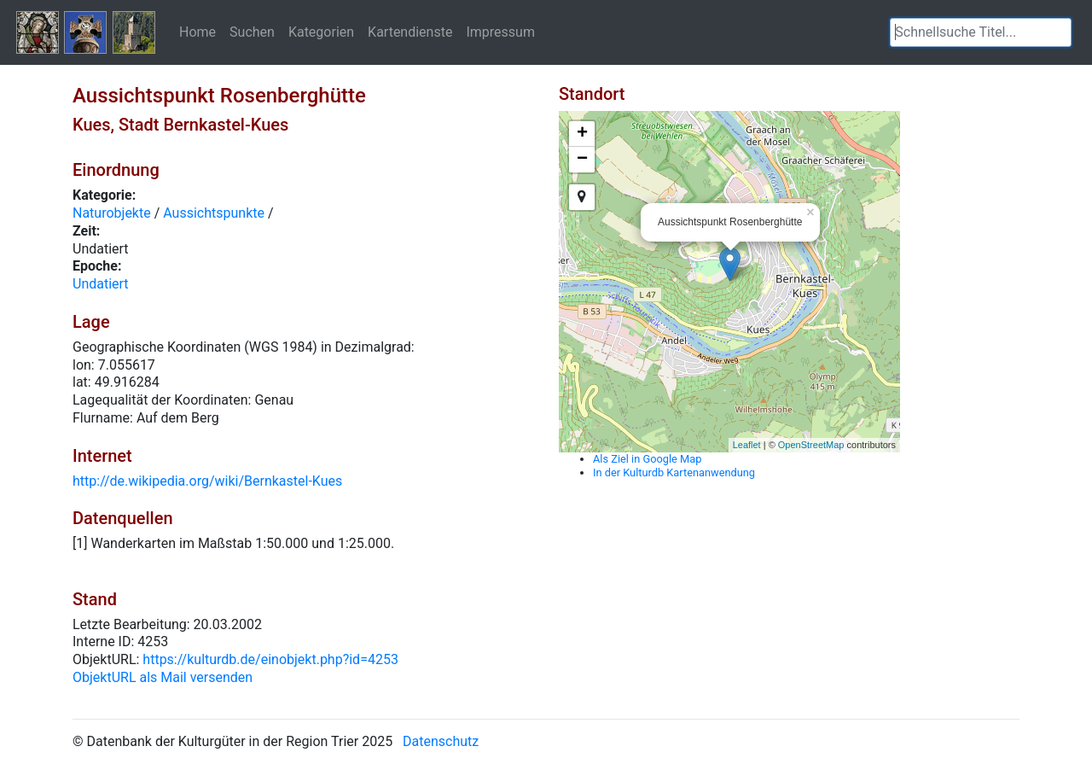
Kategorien (321, 31)
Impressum (500, 31)
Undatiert (101, 284)
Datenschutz (441, 741)
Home (197, 31)
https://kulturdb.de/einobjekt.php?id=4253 (270, 659)
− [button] (582, 159)
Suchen (252, 31)
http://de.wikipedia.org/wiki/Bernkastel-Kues (207, 481)
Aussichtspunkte (213, 213)
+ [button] (582, 134)
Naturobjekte (112, 213)
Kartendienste (410, 31)
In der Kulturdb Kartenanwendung (674, 472)
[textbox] (981, 32)
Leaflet (747, 445)
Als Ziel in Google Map (647, 458)
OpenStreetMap (811, 445)
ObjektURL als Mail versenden (163, 677)
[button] (1059, 32)
